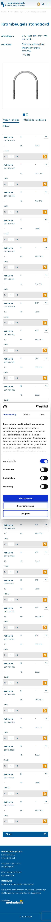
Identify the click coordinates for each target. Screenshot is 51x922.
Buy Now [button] (45, 156)
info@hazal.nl (7, 867)
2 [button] (27, 115)
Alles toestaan (26, 498)
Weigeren (25, 513)
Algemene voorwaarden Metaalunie (17, 884)
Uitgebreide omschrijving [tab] (35, 120)
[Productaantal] (10, 156)
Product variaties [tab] (11, 120)
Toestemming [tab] (9, 414)
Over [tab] (42, 414)
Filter (9, 834)
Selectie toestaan (25, 506)
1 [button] (24, 115)
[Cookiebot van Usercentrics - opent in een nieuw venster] (36, 407)
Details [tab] (26, 414)
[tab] (24, 115)
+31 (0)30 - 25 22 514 (10, 863)
